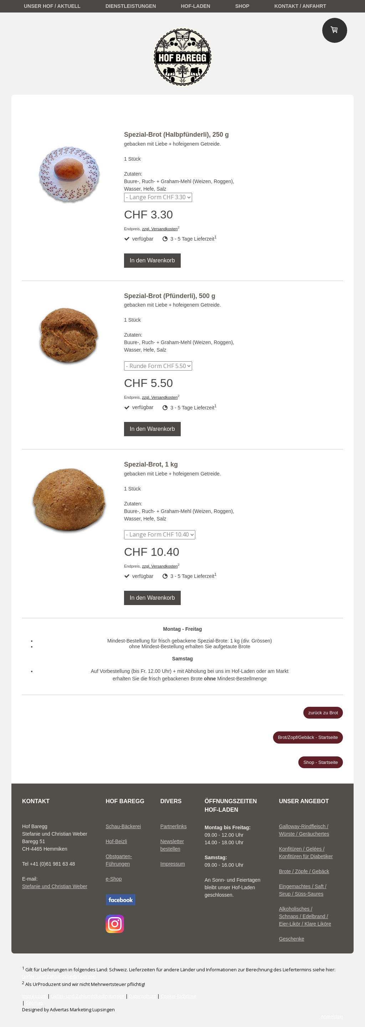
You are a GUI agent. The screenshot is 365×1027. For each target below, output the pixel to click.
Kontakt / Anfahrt (300, 6)
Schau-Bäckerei (123, 826)
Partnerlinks (173, 826)
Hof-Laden (195, 6)
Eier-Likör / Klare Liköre (305, 924)
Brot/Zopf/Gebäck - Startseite (308, 737)
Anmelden (332, 1016)
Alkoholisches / (295, 909)
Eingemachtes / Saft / (303, 886)
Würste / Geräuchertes (304, 834)
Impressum (172, 864)
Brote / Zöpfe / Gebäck (304, 871)
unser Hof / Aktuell (52, 6)
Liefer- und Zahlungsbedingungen (59, 976)
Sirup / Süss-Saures (301, 894)
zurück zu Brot (323, 712)
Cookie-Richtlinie (178, 996)
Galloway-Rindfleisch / (304, 826)
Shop (242, 6)
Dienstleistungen (131, 6)
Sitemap (34, 1003)
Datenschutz (142, 996)
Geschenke (291, 939)
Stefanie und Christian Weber (54, 886)
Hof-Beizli (116, 841)
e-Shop (114, 879)
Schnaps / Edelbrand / (303, 916)
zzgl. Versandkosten (160, 229)
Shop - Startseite (320, 762)
